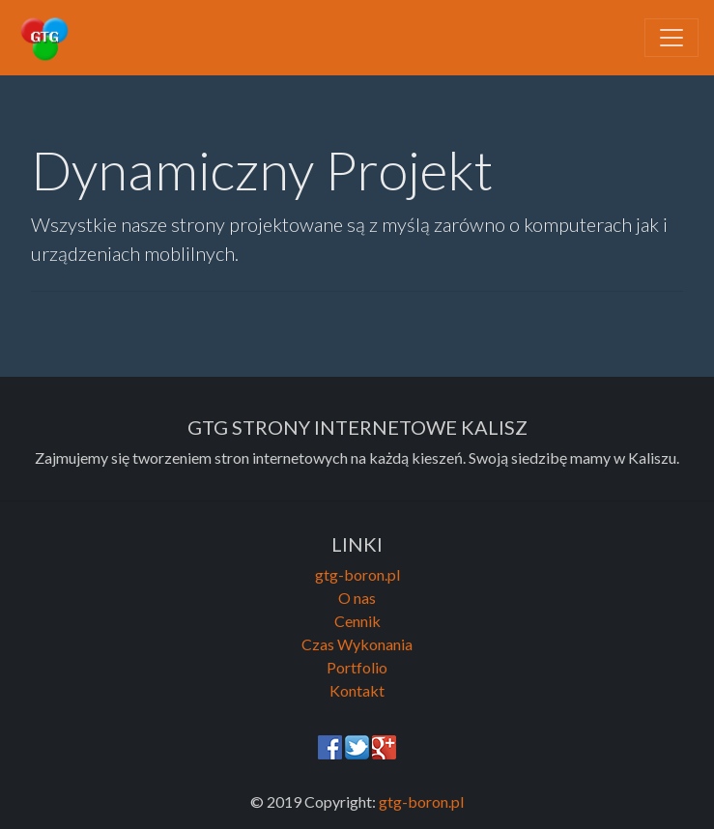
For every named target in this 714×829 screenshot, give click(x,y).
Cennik (357, 621)
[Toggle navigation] (671, 37)
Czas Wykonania (357, 644)
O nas (357, 597)
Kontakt (357, 690)
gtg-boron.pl (357, 574)
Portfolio (357, 667)
